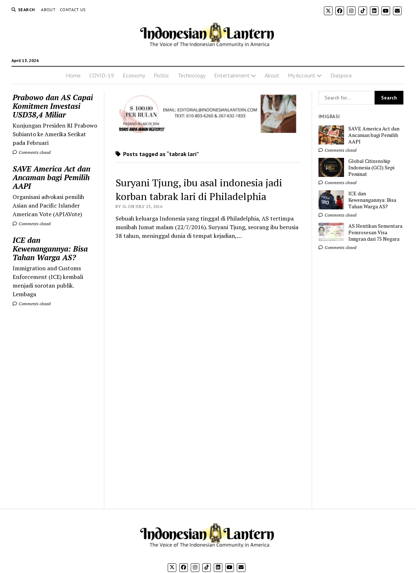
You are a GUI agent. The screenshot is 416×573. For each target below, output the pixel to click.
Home (73, 75)
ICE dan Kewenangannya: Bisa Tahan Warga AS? (50, 249)
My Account (302, 75)
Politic (161, 75)
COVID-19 (101, 75)
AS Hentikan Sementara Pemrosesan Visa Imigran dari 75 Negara (375, 232)
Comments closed (31, 152)
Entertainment (232, 75)
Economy (134, 75)
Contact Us (73, 9)
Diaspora (341, 75)
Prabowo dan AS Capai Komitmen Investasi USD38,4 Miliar (53, 106)
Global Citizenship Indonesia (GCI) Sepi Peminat (371, 167)
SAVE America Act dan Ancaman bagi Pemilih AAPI (51, 177)
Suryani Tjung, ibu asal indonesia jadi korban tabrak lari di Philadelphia (199, 189)
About (48, 9)
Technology (191, 75)
